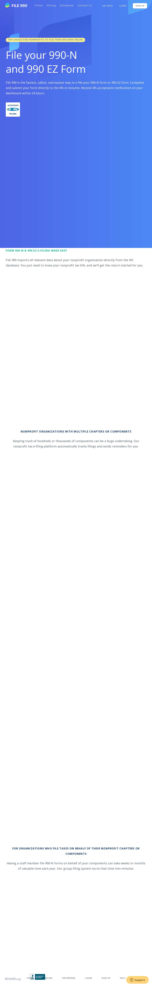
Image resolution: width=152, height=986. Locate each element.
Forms (39, 6)
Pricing (51, 6)
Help (122, 978)
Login (122, 6)
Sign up (106, 978)
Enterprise (67, 6)
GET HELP (107, 6)
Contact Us (84, 6)
